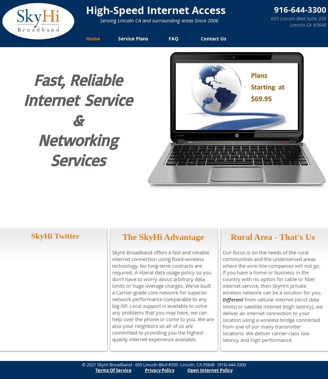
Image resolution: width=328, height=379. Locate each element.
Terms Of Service (113, 370)
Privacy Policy (159, 370)
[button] (237, 96)
